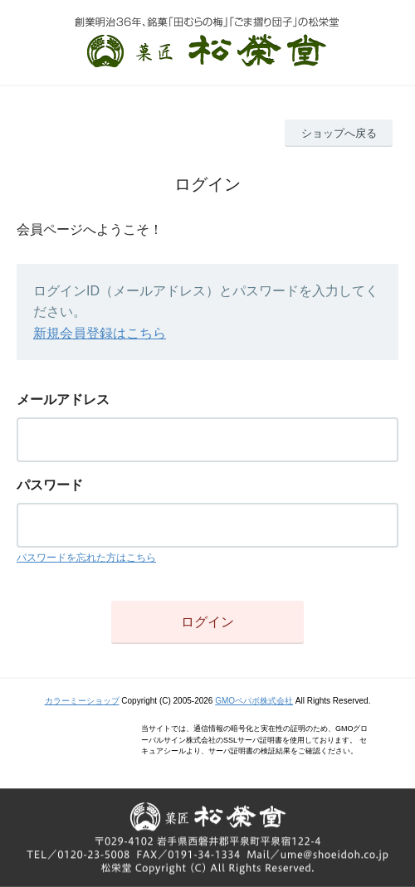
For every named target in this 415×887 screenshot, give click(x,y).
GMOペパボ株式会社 (254, 700)
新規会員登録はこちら (99, 333)
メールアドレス (63, 399)
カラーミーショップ (82, 700)
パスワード (50, 485)
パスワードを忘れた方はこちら (86, 557)
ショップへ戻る (339, 133)
